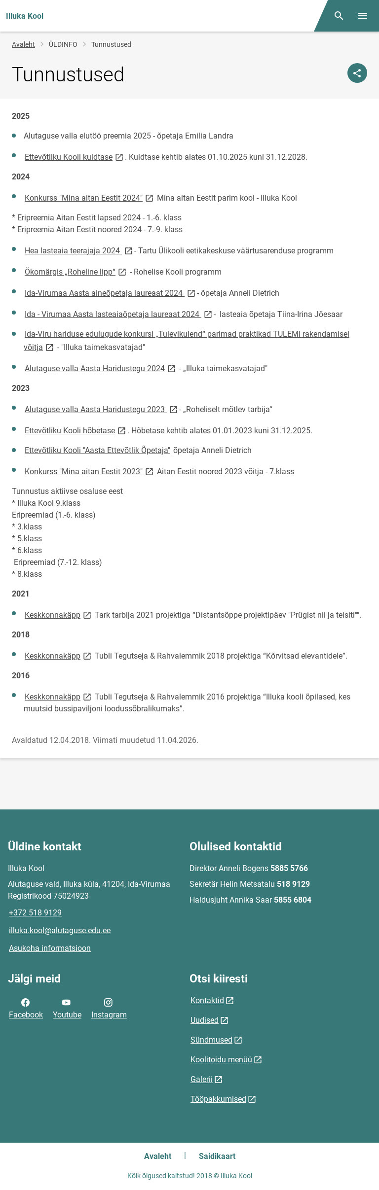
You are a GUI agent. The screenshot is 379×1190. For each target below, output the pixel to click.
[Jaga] (357, 73)
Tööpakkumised (218, 1099)
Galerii (201, 1079)
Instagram (109, 1007)
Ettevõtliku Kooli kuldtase (75, 156)
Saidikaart (217, 1156)
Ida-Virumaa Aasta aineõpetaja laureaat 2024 (111, 292)
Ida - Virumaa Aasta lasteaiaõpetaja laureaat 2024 (119, 314)
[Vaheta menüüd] (363, 16)
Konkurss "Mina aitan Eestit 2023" (90, 471)
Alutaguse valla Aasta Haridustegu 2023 (102, 409)
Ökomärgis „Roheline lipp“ (76, 271)
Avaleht (23, 44)
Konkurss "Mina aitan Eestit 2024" (90, 197)
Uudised (204, 1020)
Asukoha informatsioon (50, 948)
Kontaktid (207, 1000)
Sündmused (211, 1040)
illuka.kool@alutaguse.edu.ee (60, 930)
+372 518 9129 (35, 912)
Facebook (26, 1007)
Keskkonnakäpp (59, 614)
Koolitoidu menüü (221, 1059)
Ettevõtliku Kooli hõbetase (76, 430)
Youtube (67, 1007)
